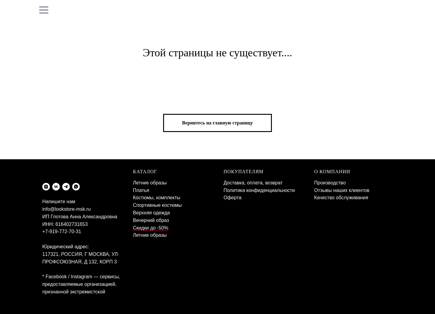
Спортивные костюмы (157, 205)
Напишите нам (58, 201)
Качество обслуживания (341, 197)
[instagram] (46, 186)
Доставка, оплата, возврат (253, 182)
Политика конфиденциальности (259, 190)
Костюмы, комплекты (156, 197)
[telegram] (66, 186)
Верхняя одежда (151, 212)
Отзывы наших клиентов (341, 190)
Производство (330, 182)
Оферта (232, 197)
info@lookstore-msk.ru (66, 209)
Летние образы (150, 182)
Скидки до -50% (150, 227)
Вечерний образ (151, 220)
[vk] (56, 186)
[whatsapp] (76, 186)
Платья (141, 190)
